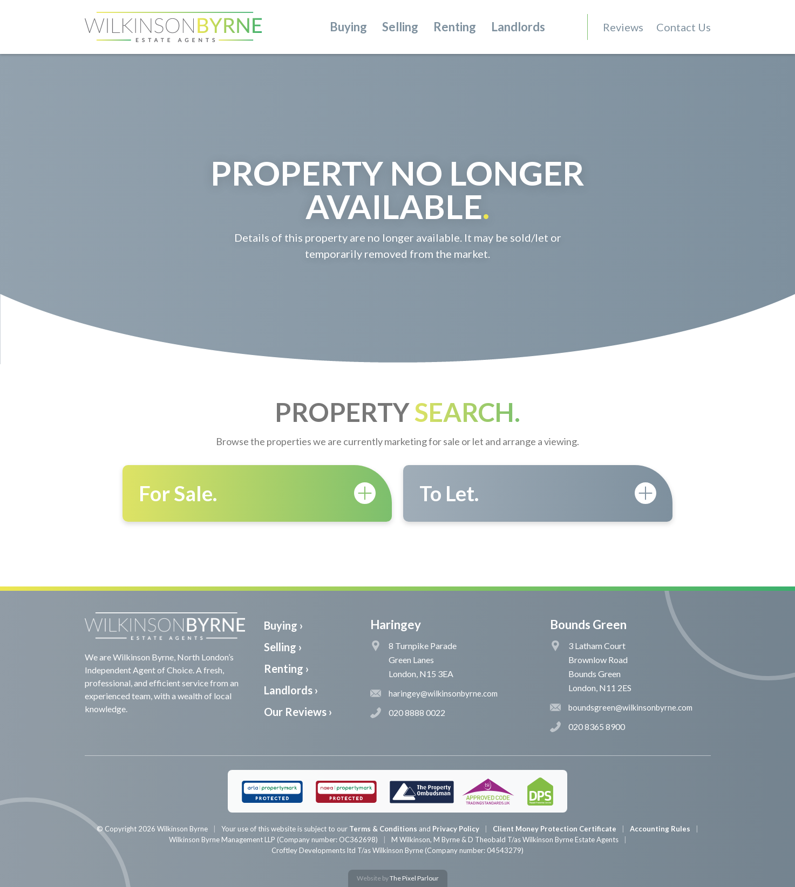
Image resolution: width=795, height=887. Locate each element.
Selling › (283, 646)
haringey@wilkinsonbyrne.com (434, 693)
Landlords (518, 26)
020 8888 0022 (407, 713)
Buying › (283, 625)
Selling (400, 26)
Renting (454, 26)
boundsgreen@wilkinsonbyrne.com (621, 707)
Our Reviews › (298, 711)
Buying (348, 26)
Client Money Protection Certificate (554, 828)
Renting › (286, 668)
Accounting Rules (660, 828)
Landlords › (291, 690)
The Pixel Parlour (414, 878)
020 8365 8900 (587, 727)
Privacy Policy (455, 828)
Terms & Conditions (383, 828)
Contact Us (683, 27)
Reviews (623, 27)
